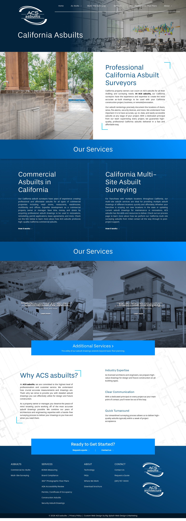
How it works (25, 228)
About (166, 6)
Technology (89, 470)
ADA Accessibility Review (53, 486)
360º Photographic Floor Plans (143, 6)
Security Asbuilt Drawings (53, 503)
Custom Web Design (93, 515)
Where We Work (91, 481)
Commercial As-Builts (20, 470)
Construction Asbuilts (51, 497)
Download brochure (93, 486)
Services (117, 6)
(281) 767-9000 (122, 481)
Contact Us (119, 470)
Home (61, 6)
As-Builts (75, 6)
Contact (120, 464)
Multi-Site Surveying (96, 6)
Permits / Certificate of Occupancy (57, 492)
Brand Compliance (50, 475)
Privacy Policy (75, 515)
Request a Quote (122, 475)
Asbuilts (16, 464)
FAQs (86, 475)
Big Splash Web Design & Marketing (121, 515)
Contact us (107, 450)
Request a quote (81, 450)
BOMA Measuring (49, 470)
